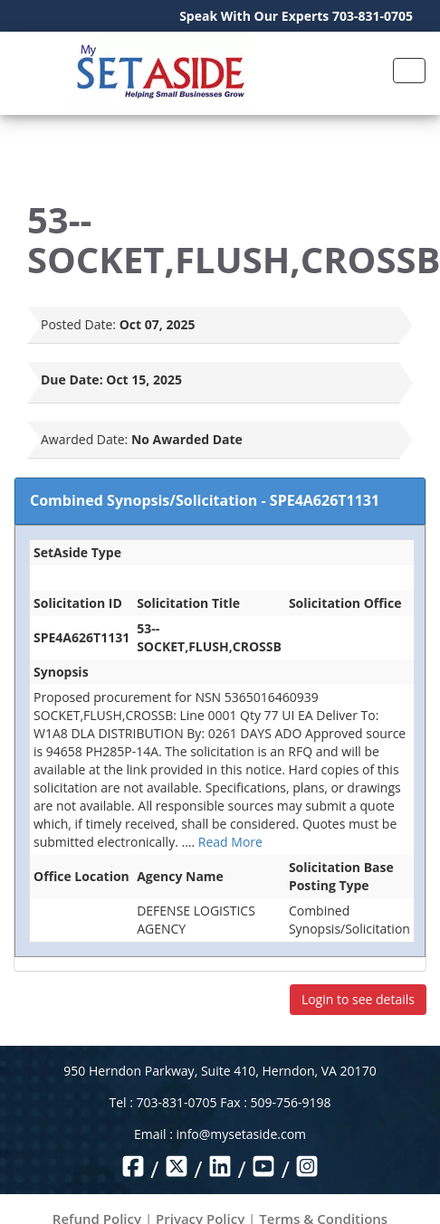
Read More (230, 841)
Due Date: (72, 379)
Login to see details (358, 999)
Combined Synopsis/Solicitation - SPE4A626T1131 (204, 500)
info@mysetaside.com (241, 1134)
